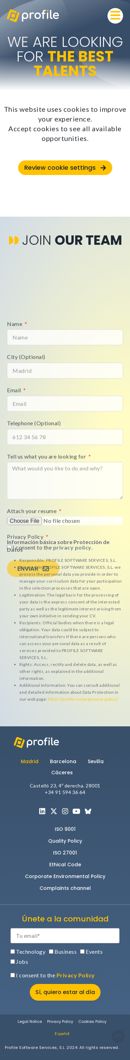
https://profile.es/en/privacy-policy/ (83, 699)
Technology (30, 951)
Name (15, 432)
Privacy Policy (76, 975)
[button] (115, 16)
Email (14, 499)
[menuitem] (62, 1033)
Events (94, 951)
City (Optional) (26, 466)
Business (65, 951)
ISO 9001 (65, 829)
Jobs (22, 961)
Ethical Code (65, 864)
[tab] (32, 761)
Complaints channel (65, 888)
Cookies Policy (92, 1021)
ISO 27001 (65, 852)
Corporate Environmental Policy (65, 876)
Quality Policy (65, 840)
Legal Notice (30, 1021)
